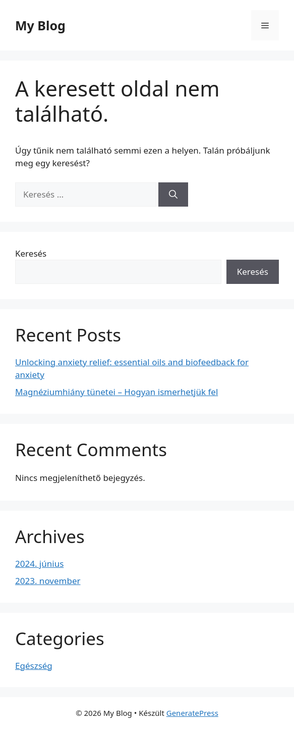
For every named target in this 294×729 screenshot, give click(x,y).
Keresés (30, 253)
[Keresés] (173, 194)
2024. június (39, 563)
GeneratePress (192, 713)
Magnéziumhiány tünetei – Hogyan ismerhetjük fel (116, 392)
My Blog (40, 25)
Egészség (33, 665)
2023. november (48, 581)
